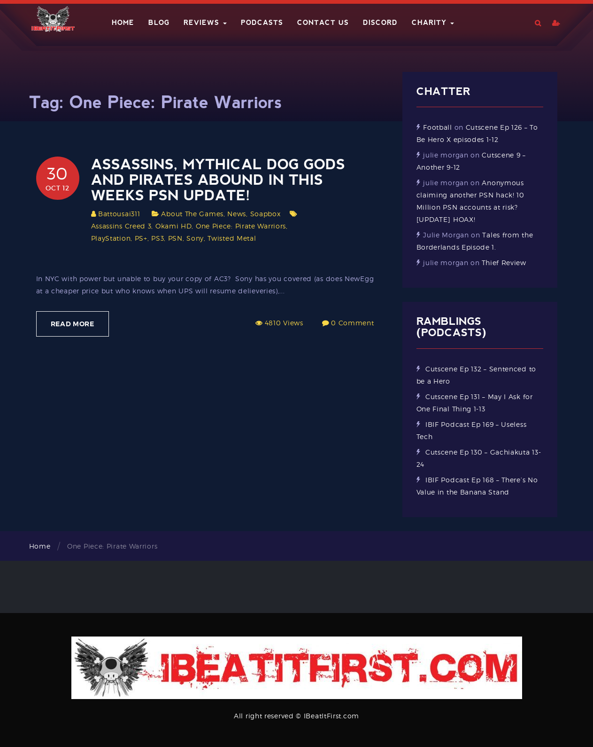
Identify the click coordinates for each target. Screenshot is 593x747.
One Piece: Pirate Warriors (241, 226)
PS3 (157, 238)
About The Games (192, 214)
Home (123, 22)
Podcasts (262, 22)
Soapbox (265, 214)
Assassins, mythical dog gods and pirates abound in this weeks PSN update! (218, 180)
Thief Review (504, 263)
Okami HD (173, 226)
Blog (158, 22)
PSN (175, 238)
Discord (380, 22)
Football (437, 127)
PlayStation (111, 238)
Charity (433, 22)
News (236, 214)
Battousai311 (119, 214)
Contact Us (323, 22)
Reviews (205, 22)
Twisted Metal (232, 238)
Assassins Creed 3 (121, 226)
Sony (195, 238)
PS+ (141, 238)
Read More (72, 324)
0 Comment (352, 323)
